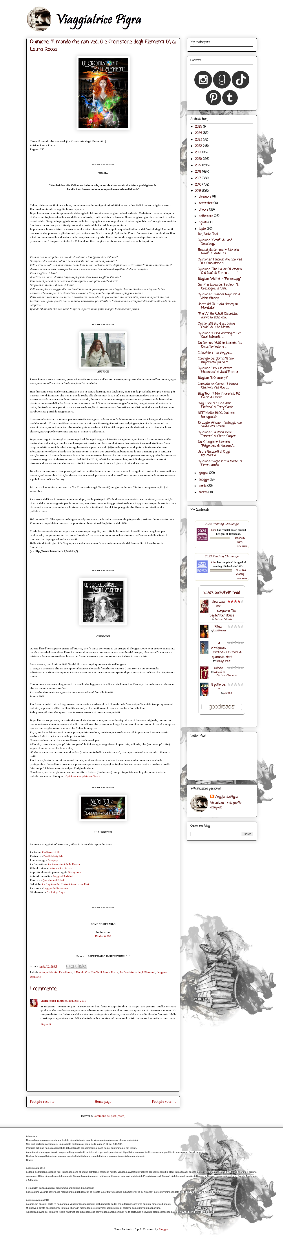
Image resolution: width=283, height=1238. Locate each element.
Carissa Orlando (223, 619)
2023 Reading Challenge (222, 556)
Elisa (213, 529)
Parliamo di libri (51, 852)
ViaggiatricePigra (226, 797)
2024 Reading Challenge (222, 524)
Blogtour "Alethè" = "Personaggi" (219, 279)
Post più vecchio (164, 1101)
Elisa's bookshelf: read (221, 593)
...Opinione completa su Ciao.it (82, 776)
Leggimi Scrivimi (63, 876)
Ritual (218, 627)
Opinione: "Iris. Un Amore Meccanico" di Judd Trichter (218, 370)
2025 (199, 127)
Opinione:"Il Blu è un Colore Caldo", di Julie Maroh (216, 326)
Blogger (163, 1229)
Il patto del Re (218, 687)
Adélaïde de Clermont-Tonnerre (225, 674)
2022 (199, 146)
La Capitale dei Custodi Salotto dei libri (65, 884)
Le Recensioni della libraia (64, 864)
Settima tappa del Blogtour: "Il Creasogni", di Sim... (218, 287)
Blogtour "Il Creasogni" (213, 378)
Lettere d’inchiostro (60, 868)
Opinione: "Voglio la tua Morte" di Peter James (220, 463)
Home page (103, 1101)
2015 (198, 191)
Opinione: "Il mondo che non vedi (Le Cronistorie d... (220, 261)
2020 (199, 159)
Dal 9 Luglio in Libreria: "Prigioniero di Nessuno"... (216, 444)
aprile (203, 486)
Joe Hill (228, 693)
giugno (204, 473)
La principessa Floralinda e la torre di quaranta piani (225, 650)
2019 (198, 165)
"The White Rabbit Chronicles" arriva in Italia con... (218, 316)
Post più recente (42, 1101)
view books (242, 546)
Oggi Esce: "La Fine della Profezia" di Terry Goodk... (216, 405)
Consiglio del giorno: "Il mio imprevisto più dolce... (216, 360)
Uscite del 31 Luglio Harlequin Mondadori (218, 306)
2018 (198, 172)
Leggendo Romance (55, 888)
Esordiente (65, 972)
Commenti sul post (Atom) (109, 1116)
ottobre (204, 210)
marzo (203, 492)
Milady (218, 668)
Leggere (162, 972)
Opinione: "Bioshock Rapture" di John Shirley (219, 296)
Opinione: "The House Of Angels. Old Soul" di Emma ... (220, 271)
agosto (203, 222)
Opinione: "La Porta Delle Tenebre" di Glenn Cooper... (217, 434)
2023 (199, 139)
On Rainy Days (56, 892)
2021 (198, 152)
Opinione (35, 977)
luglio (203, 229)
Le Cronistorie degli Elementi (137, 972)
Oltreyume (74, 872)
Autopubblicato (48, 972)
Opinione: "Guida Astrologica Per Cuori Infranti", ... (219, 335)
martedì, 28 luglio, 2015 (71, 1000)
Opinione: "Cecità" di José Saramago (215, 242)
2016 (198, 185)
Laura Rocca (111, 972)
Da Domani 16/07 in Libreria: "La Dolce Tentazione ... (220, 345)
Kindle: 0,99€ (103, 936)
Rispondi (45, 1024)
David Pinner (220, 631)
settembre (206, 216)
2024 (199, 133)
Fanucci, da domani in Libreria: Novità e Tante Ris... (218, 252)
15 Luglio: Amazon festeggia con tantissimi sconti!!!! (220, 425)
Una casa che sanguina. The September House (223, 609)
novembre (206, 203)
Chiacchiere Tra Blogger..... (215, 353)
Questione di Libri (53, 880)
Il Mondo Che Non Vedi (87, 972)
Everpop (52, 860)
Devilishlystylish (53, 856)
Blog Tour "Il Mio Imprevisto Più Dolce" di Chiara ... (219, 396)
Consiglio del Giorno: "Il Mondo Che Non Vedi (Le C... (218, 386)
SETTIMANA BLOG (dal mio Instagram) (216, 415)
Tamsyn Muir (223, 661)
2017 (198, 178)
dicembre (205, 197)
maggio (204, 479)
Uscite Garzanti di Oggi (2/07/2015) (214, 454)
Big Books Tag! (208, 234)
